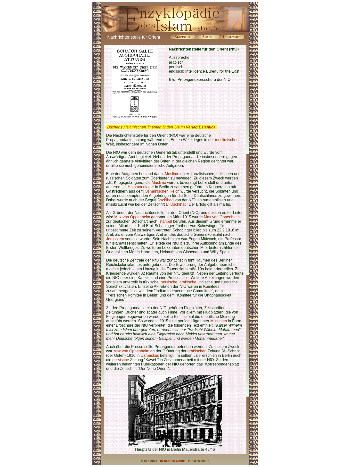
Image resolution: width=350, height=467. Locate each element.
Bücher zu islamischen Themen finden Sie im (161, 127)
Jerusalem (115, 239)
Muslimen (218, 321)
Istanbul (165, 221)
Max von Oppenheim (132, 217)
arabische (187, 282)
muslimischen (226, 140)
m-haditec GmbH (172, 461)
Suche (207, 37)
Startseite (183, 37)
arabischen (196, 351)
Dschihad (165, 200)
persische (169, 282)
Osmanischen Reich (162, 191)
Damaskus (150, 355)
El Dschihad (176, 204)
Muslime (172, 174)
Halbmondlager (141, 187)
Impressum (232, 37)
